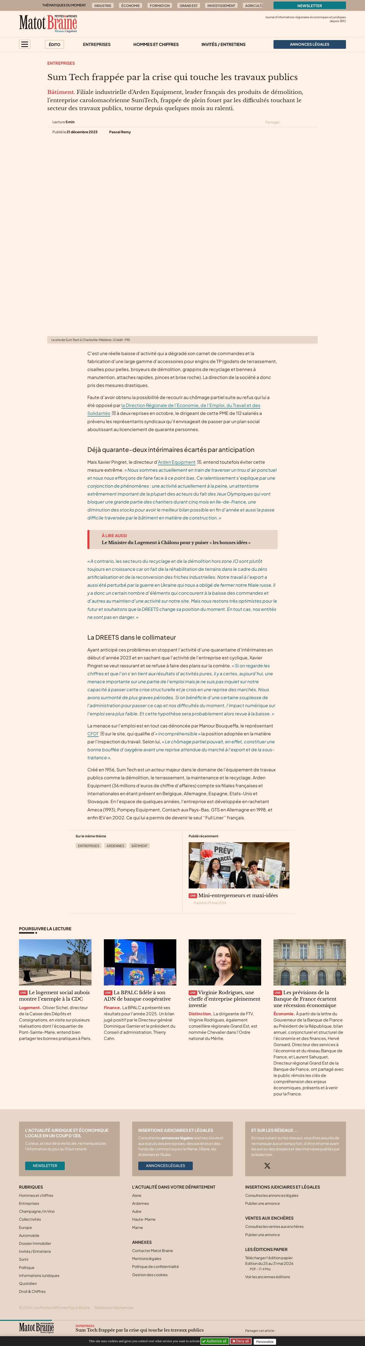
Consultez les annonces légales (271, 1195)
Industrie (102, 6)
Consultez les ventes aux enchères (274, 1226)
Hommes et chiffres (156, 44)
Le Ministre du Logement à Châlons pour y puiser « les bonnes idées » (176, 542)
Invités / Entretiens (223, 44)
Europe (25, 1227)
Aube (136, 1211)
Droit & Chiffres (32, 1291)
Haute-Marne (144, 1219)
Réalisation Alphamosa (114, 1307)
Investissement (221, 6)
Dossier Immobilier (35, 1243)
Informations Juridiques (39, 1275)
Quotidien (28, 1283)
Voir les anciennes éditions (267, 1276)
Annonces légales (165, 1165)
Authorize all (214, 1341)
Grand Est (189, 6)
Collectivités (30, 1219)
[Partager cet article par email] (314, 122)
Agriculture (256, 6)
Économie (130, 6)
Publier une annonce (262, 1203)
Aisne (136, 1195)
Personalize (266, 1341)
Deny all (242, 1341)
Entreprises (97, 44)
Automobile (29, 1235)
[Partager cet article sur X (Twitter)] (287, 122)
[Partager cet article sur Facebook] (296, 122)
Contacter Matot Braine (152, 1250)
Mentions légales (146, 1258)
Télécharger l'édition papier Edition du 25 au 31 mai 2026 (269, 1263)
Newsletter (309, 5)
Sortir (24, 1259)
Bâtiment (140, 846)
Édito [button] (54, 44)
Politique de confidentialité (155, 1266)
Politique (26, 1267)
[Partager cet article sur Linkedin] (305, 122)
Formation (160, 6)
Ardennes (115, 846)
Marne (137, 1227)
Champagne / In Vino (36, 1211)
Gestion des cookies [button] (150, 1274)
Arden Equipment (177, 462)
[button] (24, 44)
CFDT (93, 733)
